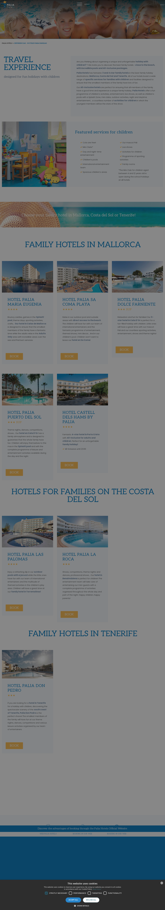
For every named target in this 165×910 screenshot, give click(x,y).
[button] (82, 905)
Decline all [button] (91, 900)
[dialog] (82, 895)
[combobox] (161, 883)
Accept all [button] (73, 900)
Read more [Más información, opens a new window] (97, 889)
